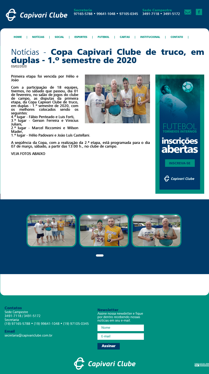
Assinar (108, 346)
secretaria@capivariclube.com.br (28, 335)
